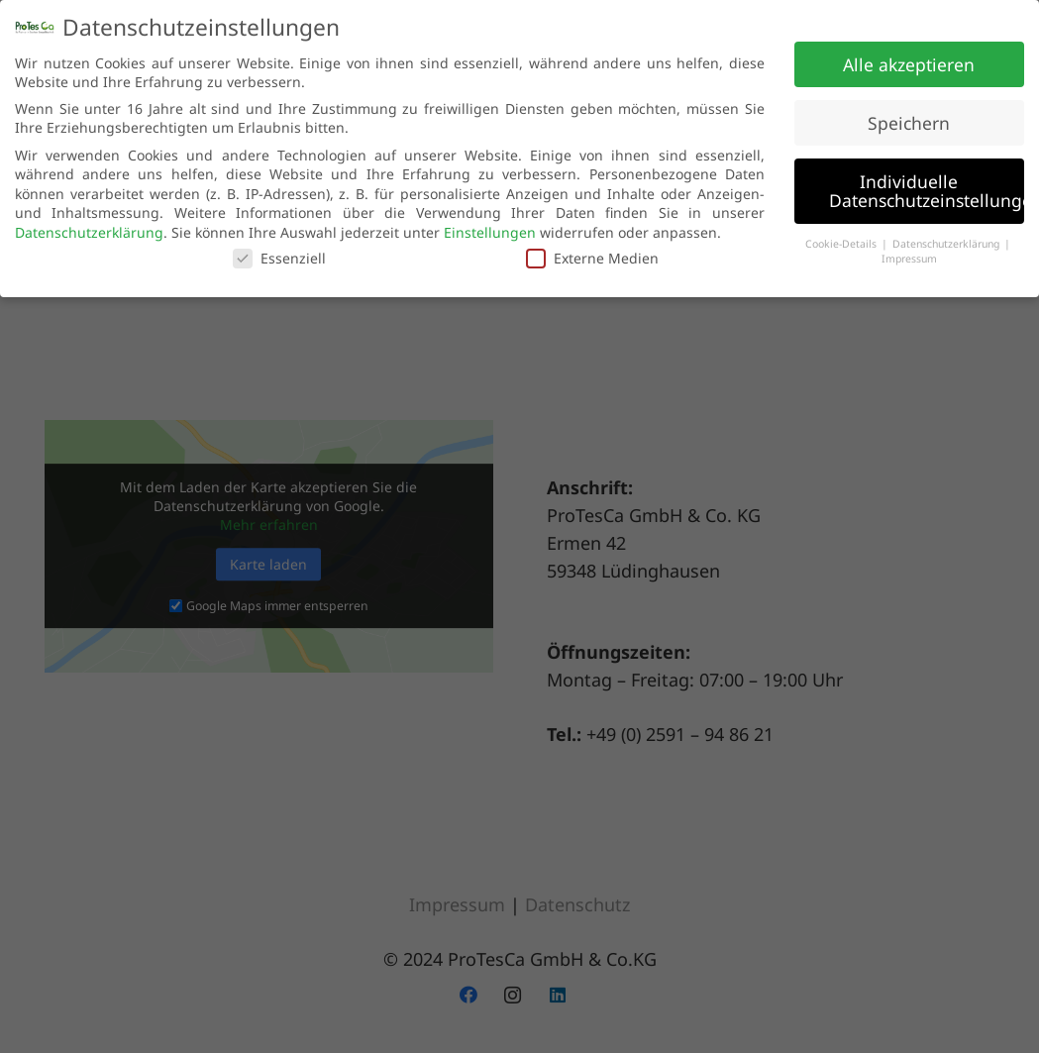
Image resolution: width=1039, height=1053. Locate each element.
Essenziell (279, 254)
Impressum (909, 254)
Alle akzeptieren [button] (909, 59)
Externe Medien (592, 254)
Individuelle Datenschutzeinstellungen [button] (926, 186)
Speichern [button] (909, 118)
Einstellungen (490, 227)
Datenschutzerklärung (89, 227)
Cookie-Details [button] (842, 239)
